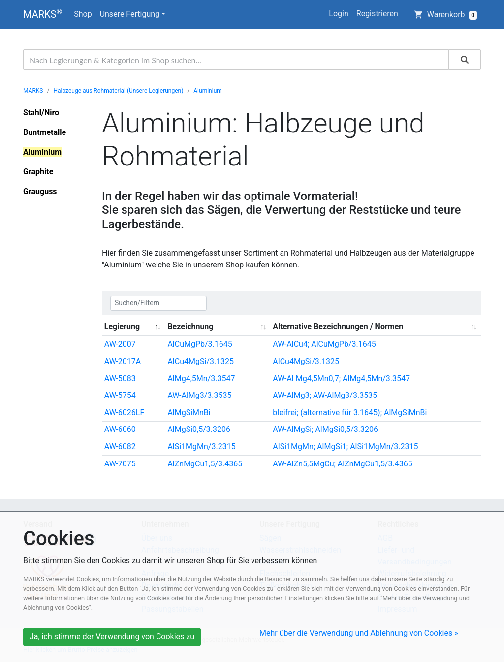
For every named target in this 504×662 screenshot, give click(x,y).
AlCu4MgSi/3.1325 (200, 361)
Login (338, 13)
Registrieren (377, 13)
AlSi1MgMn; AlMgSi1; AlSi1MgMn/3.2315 (345, 446)
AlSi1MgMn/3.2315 (201, 446)
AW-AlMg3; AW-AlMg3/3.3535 (325, 395)
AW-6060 (120, 429)
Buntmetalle (44, 132)
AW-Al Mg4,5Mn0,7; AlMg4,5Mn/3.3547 (341, 378)
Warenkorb (445, 15)
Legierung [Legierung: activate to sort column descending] (122, 326)
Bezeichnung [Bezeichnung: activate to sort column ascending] (190, 326)
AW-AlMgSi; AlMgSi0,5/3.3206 (325, 429)
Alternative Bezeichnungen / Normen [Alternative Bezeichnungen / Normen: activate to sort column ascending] (338, 326)
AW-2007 (120, 344)
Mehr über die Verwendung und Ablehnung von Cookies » (358, 633)
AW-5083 (120, 378)
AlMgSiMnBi (188, 412)
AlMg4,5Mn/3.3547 (201, 378)
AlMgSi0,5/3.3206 (198, 429)
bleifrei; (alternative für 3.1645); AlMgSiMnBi (350, 412)
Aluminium (207, 90)
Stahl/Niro (41, 112)
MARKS (42, 14)
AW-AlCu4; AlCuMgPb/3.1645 (324, 344)
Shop (83, 14)
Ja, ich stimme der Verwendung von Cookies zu (112, 636)
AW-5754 (120, 395)
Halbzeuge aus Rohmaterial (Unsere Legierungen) (118, 90)
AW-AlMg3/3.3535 (199, 395)
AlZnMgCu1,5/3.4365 (204, 463)
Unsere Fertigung (129, 14)
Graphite (38, 171)
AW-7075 (120, 463)
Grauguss (40, 191)
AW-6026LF (124, 412)
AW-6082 (120, 446)
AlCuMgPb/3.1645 (199, 344)
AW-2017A (122, 361)
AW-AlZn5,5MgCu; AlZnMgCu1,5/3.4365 (342, 463)
